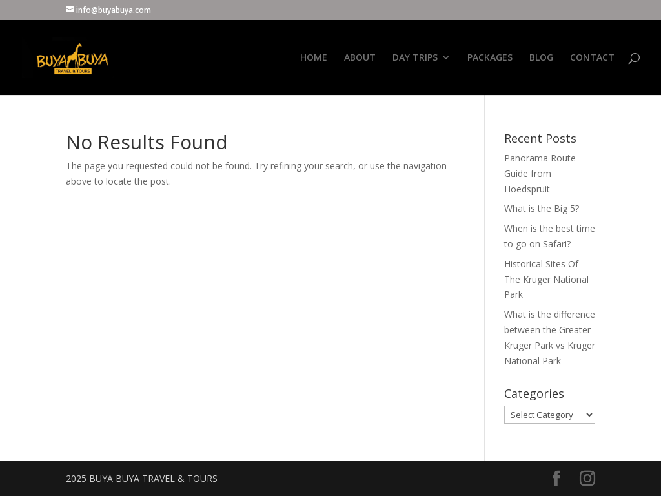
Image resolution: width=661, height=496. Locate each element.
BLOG (541, 58)
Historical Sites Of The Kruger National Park (546, 279)
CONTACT (592, 58)
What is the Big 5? (541, 208)
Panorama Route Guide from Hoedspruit (540, 173)
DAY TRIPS (415, 58)
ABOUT (360, 58)
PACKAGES (490, 58)
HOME (313, 58)
